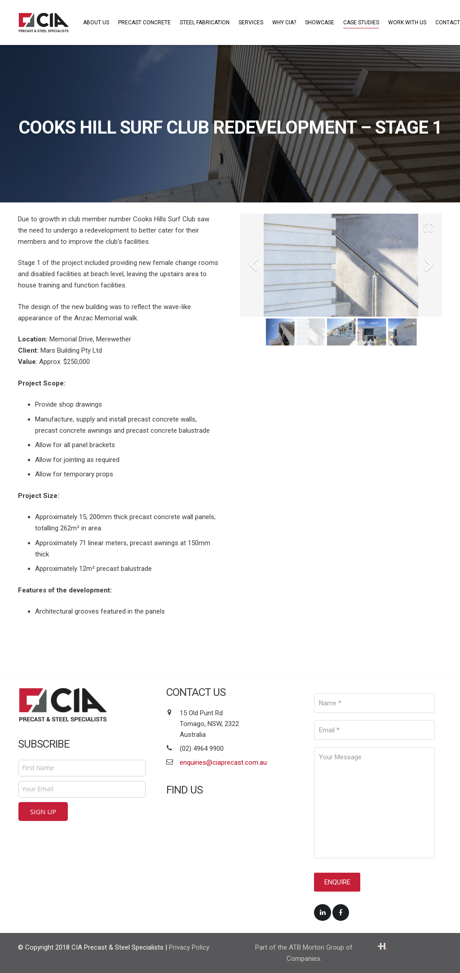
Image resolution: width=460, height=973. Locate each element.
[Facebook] (340, 910)
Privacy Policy (189, 947)
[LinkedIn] (322, 910)
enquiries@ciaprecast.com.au (223, 762)
